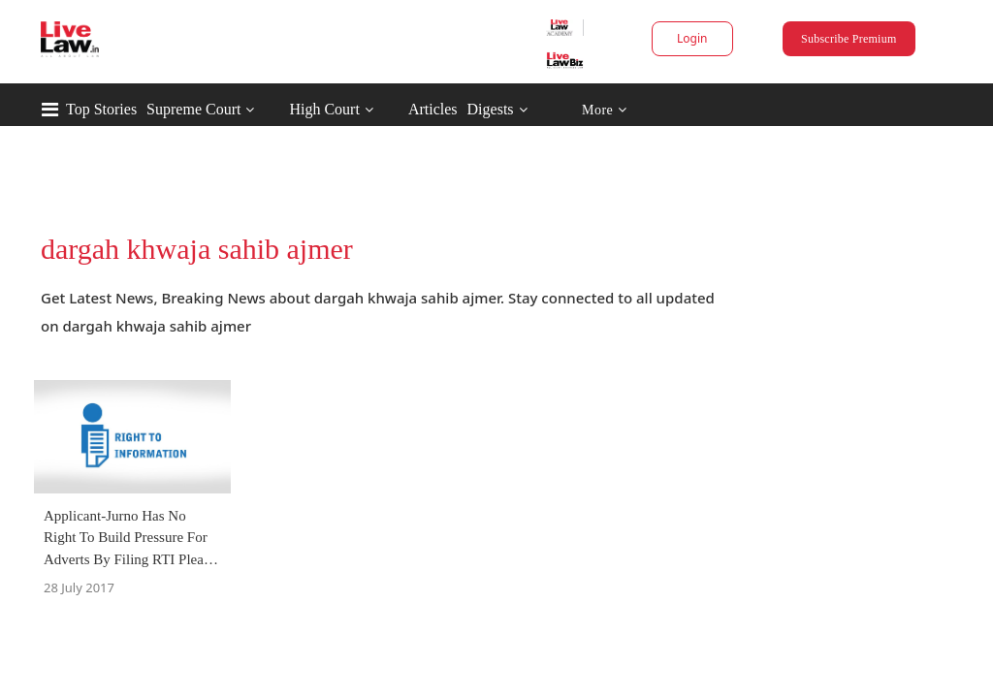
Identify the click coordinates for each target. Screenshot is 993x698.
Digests (573, 109)
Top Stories (183, 109)
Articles (515, 109)
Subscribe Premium (797, 39)
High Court (406, 109)
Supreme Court (276, 109)
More (687, 110)
